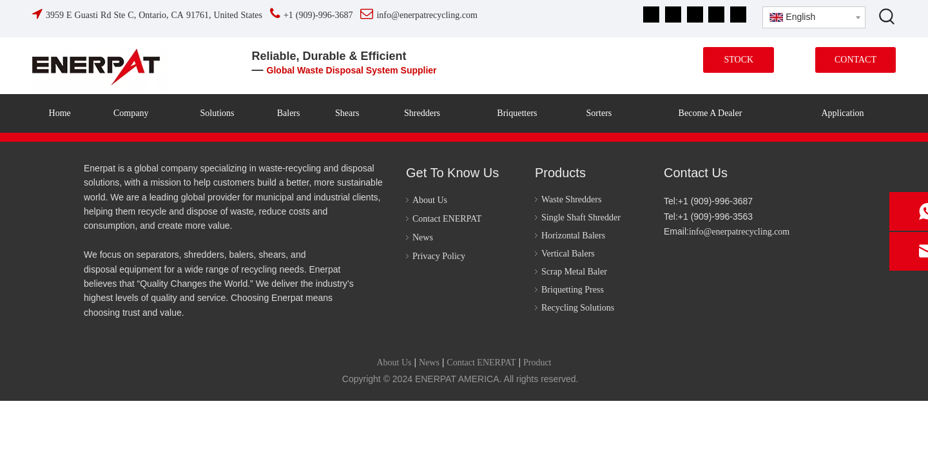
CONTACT (855, 59)
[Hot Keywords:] (887, 16)
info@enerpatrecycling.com (739, 232)
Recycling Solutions (577, 308)
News (422, 237)
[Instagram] (716, 14)
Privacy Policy (438, 256)
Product (537, 362)
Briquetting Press (572, 290)
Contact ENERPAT (446, 219)
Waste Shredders (571, 199)
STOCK (738, 59)
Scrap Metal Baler (574, 271)
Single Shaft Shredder (581, 217)
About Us (429, 200)
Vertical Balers (568, 253)
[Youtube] (695, 14)
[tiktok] (738, 14)
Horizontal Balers (573, 235)
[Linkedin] (673, 14)
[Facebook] (651, 14)
